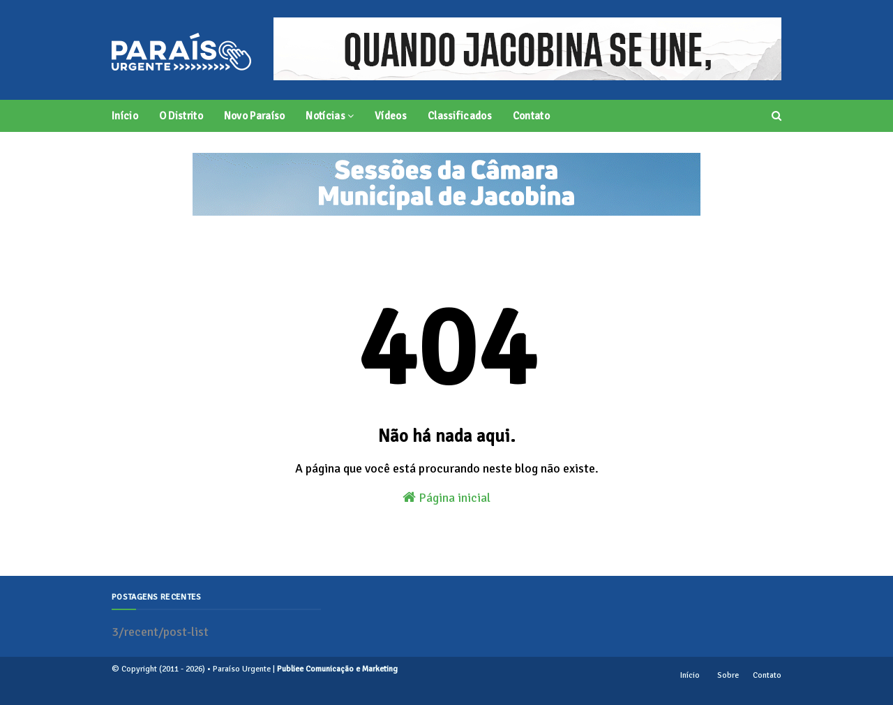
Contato (767, 675)
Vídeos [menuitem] (391, 116)
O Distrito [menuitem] (181, 116)
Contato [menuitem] (531, 116)
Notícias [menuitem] (325, 116)
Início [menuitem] (125, 116)
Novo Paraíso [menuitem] (254, 116)
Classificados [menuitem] (460, 116)
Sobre (728, 675)
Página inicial (446, 497)
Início (690, 675)
